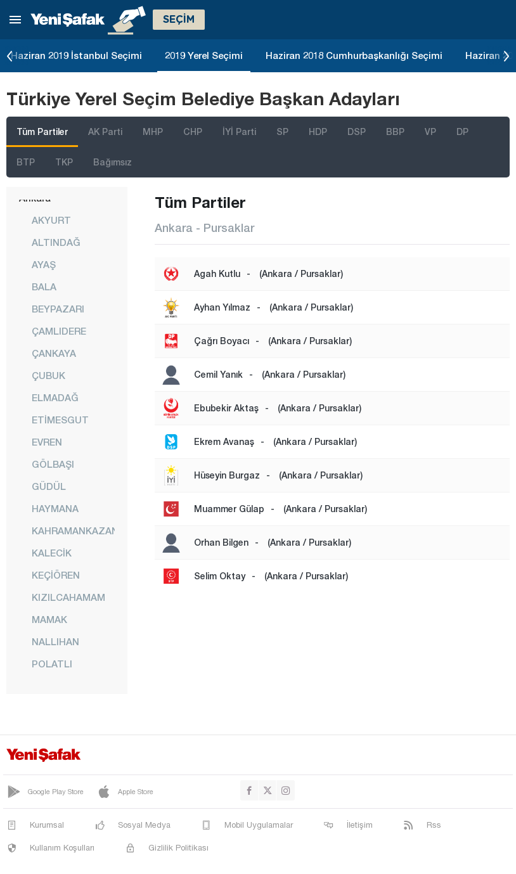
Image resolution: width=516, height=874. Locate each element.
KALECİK (52, 552)
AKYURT (51, 220)
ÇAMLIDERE (59, 331)
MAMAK (49, 619)
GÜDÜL (49, 486)
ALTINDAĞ (56, 242)
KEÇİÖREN (56, 575)
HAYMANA (55, 508)
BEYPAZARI (58, 308)
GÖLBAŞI (53, 464)
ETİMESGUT (60, 419)
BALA (44, 286)
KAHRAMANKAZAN (73, 530)
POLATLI (52, 663)
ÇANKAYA (54, 353)
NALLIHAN (55, 641)
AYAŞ (44, 264)
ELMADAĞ (55, 397)
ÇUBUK (48, 375)
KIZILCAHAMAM (68, 597)
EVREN (47, 441)
